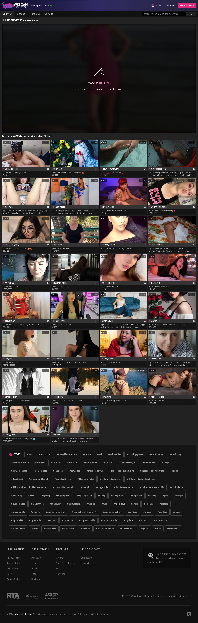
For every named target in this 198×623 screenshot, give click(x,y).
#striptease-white (109, 520)
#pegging (35, 512)
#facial (31, 496)
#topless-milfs (160, 520)
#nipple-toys (119, 504)
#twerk (34, 529)
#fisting (101, 496)
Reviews (35, 579)
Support (85, 563)
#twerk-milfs (50, 529)
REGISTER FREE (187, 5)
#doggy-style (102, 487)
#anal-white (72, 463)
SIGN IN (170, 5)
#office (134, 504)
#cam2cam (58, 471)
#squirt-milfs (17, 520)
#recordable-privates (55, 512)
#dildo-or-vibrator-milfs (63, 487)
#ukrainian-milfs (127, 529)
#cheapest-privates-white (152, 471)
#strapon (52, 520)
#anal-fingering (156, 454)
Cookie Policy (13, 579)
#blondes (108, 463)
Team (34, 563)
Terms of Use (13, 563)
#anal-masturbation (20, 463)
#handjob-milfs (18, 504)
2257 (9, 574)
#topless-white (18, 529)
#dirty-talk (85, 487)
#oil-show (148, 504)
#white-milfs (172, 529)
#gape (165, 496)
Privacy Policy (13, 558)
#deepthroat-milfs (63, 479)
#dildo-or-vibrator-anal (110, 479)
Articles (35, 568)
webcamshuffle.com (23, 614)
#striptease (67, 520)
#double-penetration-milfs (152, 487)
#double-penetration (123, 487)
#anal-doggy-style (135, 454)
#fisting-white (135, 496)
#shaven (147, 512)
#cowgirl (174, 471)
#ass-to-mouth (90, 463)
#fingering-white (84, 496)
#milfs (104, 504)
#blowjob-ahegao (19, 471)
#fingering (45, 496)
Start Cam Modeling (66, 563)
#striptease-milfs (87, 520)
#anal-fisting (175, 454)
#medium (91, 504)
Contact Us (86, 558)
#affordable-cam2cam (67, 454)
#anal (99, 454)
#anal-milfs (40, 463)
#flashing (152, 496)
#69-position (44, 454)
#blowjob (166, 463)
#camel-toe (74, 471)
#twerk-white (68, 529)
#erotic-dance (176, 487)
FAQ (58, 568)
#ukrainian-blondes (105, 529)
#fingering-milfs (63, 496)
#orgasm (164, 504)
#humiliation (55, 504)
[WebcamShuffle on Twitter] (188, 614)
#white (158, 529)
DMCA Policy (13, 568)
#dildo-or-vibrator (85, 479)
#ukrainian (85, 529)
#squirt (176, 512)
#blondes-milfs (148, 463)
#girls (29, 454)
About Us (36, 558)
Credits (59, 558)
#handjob (178, 496)
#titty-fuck (128, 520)
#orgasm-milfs (18, 512)
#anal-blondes (114, 454)
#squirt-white (35, 520)
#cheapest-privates (95, 471)
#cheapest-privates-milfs (122, 471)
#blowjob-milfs (40, 471)
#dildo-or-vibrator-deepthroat (141, 479)
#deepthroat (17, 479)
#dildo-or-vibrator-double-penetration (28, 487)
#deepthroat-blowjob (38, 479)
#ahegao (87, 454)
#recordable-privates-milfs (84, 512)
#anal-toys (56, 463)
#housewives (37, 504)
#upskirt (144, 529)
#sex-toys (132, 512)
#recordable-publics (112, 512)
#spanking (162, 512)
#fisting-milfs (117, 496)
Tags (33, 574)
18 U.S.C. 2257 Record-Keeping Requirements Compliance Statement (156, 596)
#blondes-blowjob (127, 463)
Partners (60, 574)
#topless (143, 520)
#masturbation (73, 504)
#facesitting (16, 496)
